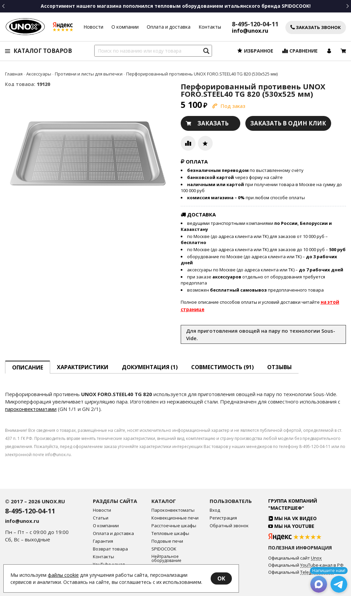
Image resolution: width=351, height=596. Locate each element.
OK (221, 578)
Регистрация (223, 518)
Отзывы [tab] (279, 367)
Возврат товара (110, 549)
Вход (215, 510)
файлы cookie (63, 575)
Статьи (100, 518)
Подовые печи (167, 541)
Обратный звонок (229, 526)
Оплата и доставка (168, 27)
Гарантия (103, 541)
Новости (93, 27)
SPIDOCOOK (163, 549)
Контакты (210, 27)
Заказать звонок (315, 27)
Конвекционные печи (175, 518)
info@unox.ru (250, 30)
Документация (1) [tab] (150, 367)
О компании (125, 27)
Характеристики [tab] (82, 367)
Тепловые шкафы (170, 533)
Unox (316, 558)
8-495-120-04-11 (255, 24)
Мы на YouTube (291, 526)
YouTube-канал (316, 565)
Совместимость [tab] (222, 367)
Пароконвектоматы (173, 510)
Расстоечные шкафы (173, 526)
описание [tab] (27, 367)
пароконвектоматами (31, 409)
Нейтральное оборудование (166, 559)
